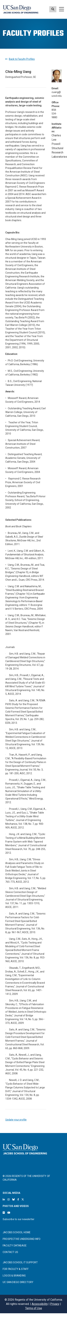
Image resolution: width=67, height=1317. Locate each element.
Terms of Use (33, 1308)
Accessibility (40, 1304)
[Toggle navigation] (61, 9)
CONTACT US (10, 1252)
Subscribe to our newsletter (18, 1219)
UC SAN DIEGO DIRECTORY (18, 1282)
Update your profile (16, 1119)
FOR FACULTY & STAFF (16, 1269)
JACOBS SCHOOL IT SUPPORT (20, 1262)
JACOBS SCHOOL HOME (17, 1232)
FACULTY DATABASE (15, 1245)
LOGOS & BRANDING (14, 1275)
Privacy (54, 1304)
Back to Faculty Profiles (20, 59)
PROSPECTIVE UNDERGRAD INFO (21, 1239)
